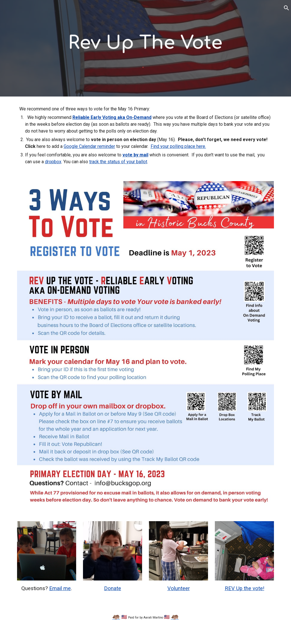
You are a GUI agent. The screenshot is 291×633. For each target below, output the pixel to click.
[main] (145, 43)
